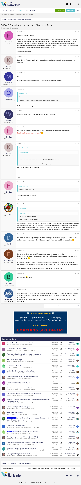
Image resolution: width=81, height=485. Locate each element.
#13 (78, 289)
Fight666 (72, 350)
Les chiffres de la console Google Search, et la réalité (24, 393)
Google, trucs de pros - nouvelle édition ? (20, 343)
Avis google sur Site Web (15, 412)
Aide (68, 468)
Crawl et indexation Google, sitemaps (28, 422)
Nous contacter (32, 468)
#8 (78, 182)
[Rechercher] (78, 10)
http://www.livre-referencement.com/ (29, 133)
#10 (78, 234)
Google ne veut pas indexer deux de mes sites (21, 448)
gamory (9, 384)
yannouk (9, 356)
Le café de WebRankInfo (28, 350)
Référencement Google (26, 344)
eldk (74, 408)
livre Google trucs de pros (15, 360)
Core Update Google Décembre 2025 (18, 454)
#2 (78, 56)
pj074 (8, 433)
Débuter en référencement (26, 384)
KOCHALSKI (10, 350)
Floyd (8, 450)
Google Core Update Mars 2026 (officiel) (19, 407)
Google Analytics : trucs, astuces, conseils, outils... (23, 377)
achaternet (72, 372)
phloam (73, 383)
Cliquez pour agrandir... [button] (48, 164)
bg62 (73, 432)
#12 (78, 273)
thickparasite (10, 373)
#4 (78, 89)
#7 (78, 143)
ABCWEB (72, 413)
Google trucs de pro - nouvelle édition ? (19, 388)
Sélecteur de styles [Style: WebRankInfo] (8, 468)
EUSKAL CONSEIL (70, 395)
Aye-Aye (9, 344)
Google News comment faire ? (16, 426)
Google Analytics (26, 378)
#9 (78, 204)
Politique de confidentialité (58, 468)
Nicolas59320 (10, 427)
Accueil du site (8, 10)
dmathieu (72, 355)
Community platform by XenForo (30, 482)
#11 (78, 250)
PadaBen (9, 389)
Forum (20, 10)
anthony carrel (11, 414)
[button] (38, 10)
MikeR (73, 378)
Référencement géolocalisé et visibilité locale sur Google (25, 442)
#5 (78, 110)
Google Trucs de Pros (14, 365)
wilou (8, 367)
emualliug (9, 403)
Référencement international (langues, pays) (32, 450)
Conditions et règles (43, 468)
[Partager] (75, 32)
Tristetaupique (71, 344)
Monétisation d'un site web (31, 427)
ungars (9, 395)
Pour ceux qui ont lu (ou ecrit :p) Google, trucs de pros (24, 354)
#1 (78, 31)
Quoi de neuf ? (31, 10)
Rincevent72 (71, 455)
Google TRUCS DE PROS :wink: (16, 348)
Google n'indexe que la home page (27, 431)
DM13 (73, 366)
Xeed (8, 422)
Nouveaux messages (7, 15)
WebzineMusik (71, 419)
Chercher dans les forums (24, 15)
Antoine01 (10, 444)
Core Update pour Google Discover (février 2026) (22, 437)
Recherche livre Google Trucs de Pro (18, 382)
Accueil (73, 468)
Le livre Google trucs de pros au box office (20, 371)
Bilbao (8, 361)
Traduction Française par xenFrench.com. (55, 482)
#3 (78, 72)
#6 (78, 127)
